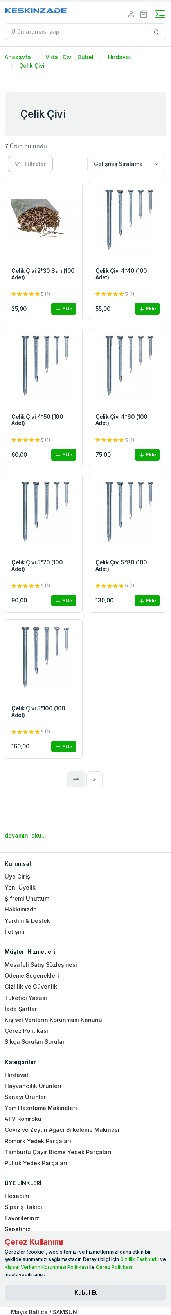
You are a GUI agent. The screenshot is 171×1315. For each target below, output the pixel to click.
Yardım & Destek (27, 920)
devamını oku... (25, 835)
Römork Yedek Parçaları (38, 1141)
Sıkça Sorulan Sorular (35, 1041)
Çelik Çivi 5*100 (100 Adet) (38, 711)
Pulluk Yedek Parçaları (36, 1163)
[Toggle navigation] (160, 14)
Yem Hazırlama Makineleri (41, 1107)
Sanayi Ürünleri (26, 1096)
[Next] (94, 779)
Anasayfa (18, 57)
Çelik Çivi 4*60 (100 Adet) (121, 420)
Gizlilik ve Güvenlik (31, 986)
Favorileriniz (22, 1218)
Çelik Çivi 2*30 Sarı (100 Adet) (43, 274)
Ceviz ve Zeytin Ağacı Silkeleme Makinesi (62, 1129)
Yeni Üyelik (20, 887)
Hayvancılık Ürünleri (33, 1086)
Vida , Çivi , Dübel (69, 57)
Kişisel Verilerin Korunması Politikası (46, 1267)
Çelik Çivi (32, 65)
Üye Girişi (18, 876)
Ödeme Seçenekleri (32, 975)
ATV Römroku (23, 1118)
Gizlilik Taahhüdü (139, 1259)
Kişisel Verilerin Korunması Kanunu (53, 1019)
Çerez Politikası (26, 1030)
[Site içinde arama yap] (156, 31)
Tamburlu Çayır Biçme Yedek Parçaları (58, 1152)
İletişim (14, 931)
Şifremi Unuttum (27, 898)
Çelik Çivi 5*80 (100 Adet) (121, 565)
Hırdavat (119, 57)
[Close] (85, 1292)
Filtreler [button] (30, 163)
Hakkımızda (21, 909)
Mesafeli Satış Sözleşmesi (41, 964)
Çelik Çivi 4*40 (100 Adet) (121, 274)
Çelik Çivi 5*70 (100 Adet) (37, 565)
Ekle (63, 309)
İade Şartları (22, 1008)
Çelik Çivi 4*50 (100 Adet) (37, 420)
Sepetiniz (18, 1229)
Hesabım (17, 1196)
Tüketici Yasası (26, 997)
